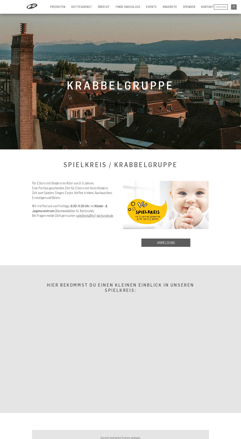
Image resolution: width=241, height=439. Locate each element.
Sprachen (220, 6)
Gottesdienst (81, 7)
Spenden (189, 7)
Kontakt (207, 7)
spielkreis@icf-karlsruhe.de (94, 215)
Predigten (57, 7)
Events (151, 7)
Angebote (169, 7)
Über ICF (104, 7)
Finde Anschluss (128, 7)
